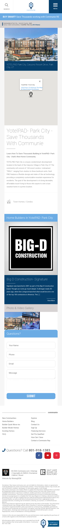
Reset (21, 475)
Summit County (23, 23)
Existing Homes (8, 431)
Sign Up (34, 428)
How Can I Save (37, 437)
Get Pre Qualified (37, 434)
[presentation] (24, 385)
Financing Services (38, 431)
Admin (14, 475)
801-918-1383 (39, 450)
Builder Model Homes (10, 428)
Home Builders (8, 421)
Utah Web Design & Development (5, 472)
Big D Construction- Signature (27, 279)
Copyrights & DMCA (20, 473)
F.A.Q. (4, 434)
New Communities (9, 418)
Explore (34, 418)
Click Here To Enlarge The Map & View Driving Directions (31, 88)
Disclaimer (33, 473)
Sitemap (34, 471)
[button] (31, 94)
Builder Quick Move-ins (11, 424)
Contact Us (35, 424)
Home (5, 25)
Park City (14, 23)
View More (51, 300)
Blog (33, 421)
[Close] (39, 81)
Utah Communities (14, 25)
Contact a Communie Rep (40, 441)
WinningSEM (16, 478)
